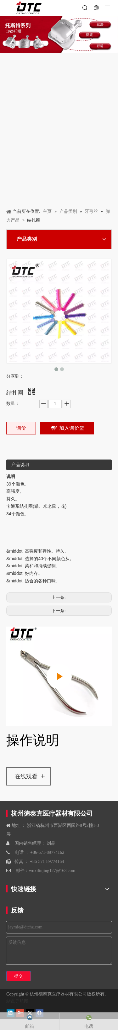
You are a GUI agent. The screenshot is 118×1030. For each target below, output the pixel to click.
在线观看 (26, 776)
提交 (18, 976)
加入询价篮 (71, 428)
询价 (21, 428)
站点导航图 (17, 1001)
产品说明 (20, 464)
